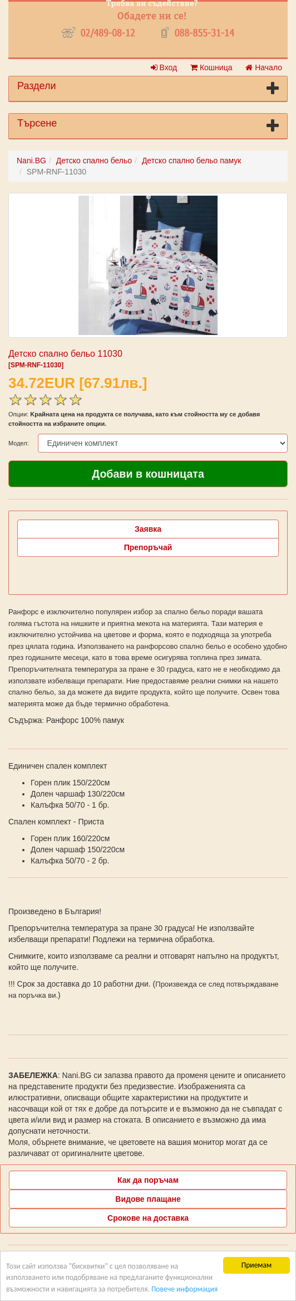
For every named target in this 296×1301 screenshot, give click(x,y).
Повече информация (184, 1289)
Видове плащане (147, 1199)
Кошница (211, 67)
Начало (263, 67)
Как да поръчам (148, 1180)
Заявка (148, 529)
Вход (164, 67)
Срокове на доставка (148, 1217)
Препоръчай (148, 547)
